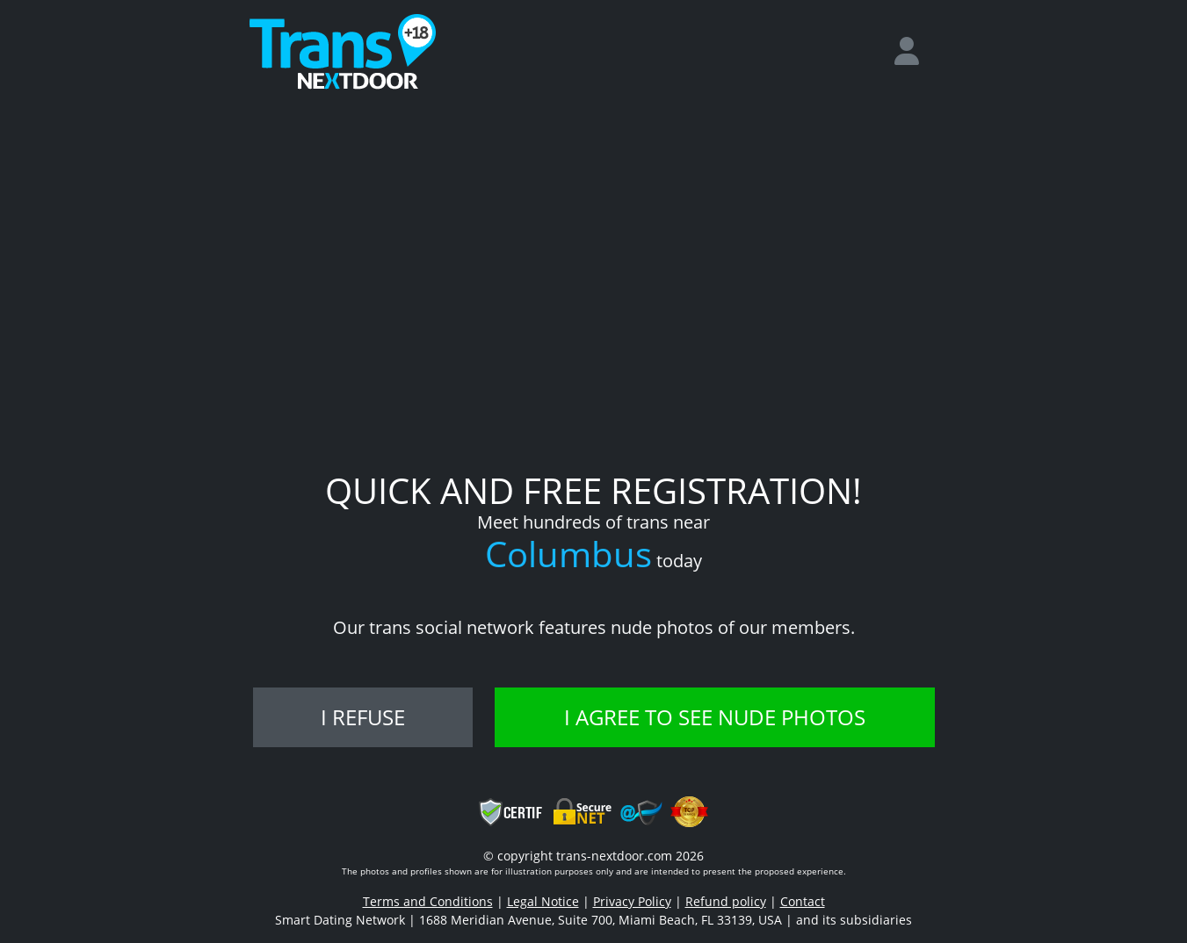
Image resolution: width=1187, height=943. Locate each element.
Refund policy (725, 901)
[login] (914, 52)
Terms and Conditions (428, 901)
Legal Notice (543, 901)
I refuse (363, 716)
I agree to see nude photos (714, 716)
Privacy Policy (632, 901)
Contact (802, 901)
